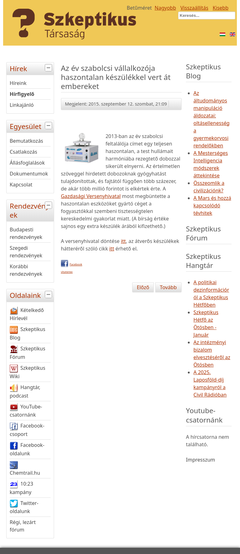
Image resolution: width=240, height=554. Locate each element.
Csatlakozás (23, 151)
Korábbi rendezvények (26, 270)
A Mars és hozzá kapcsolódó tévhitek (212, 205)
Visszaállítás (194, 7)
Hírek (32, 67)
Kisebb (220, 7)
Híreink (18, 83)
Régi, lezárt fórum (23, 526)
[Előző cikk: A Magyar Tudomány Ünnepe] (143, 287)
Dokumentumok (29, 173)
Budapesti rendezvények (26, 233)
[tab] (49, 67)
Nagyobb (165, 7)
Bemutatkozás (26, 140)
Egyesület (32, 125)
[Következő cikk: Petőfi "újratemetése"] (168, 287)
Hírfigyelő (22, 94)
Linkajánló (22, 104)
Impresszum (200, 459)
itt (123, 241)
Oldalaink (32, 294)
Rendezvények (32, 210)
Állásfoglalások (27, 162)
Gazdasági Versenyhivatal (91, 196)
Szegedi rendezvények (26, 252)
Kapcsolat (21, 184)
